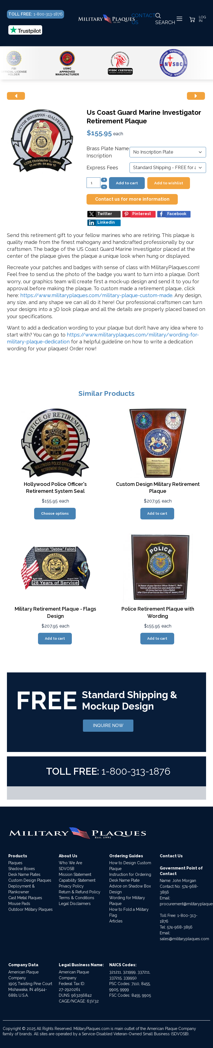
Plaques (15, 863)
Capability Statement (77, 880)
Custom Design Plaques (29, 880)
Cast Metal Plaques (25, 898)
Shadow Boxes (21, 868)
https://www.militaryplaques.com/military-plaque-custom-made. (96, 295)
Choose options (55, 514)
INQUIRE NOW (108, 725)
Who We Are (70, 863)
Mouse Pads (19, 903)
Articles (116, 921)
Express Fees (102, 167)
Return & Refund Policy (79, 892)
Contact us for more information (132, 199)
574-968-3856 (179, 927)
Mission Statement (75, 874)
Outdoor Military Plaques (30, 909)
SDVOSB (66, 868)
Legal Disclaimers (75, 903)
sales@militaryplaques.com (184, 939)
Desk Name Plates (24, 874)
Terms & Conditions (76, 898)
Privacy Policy (71, 886)
